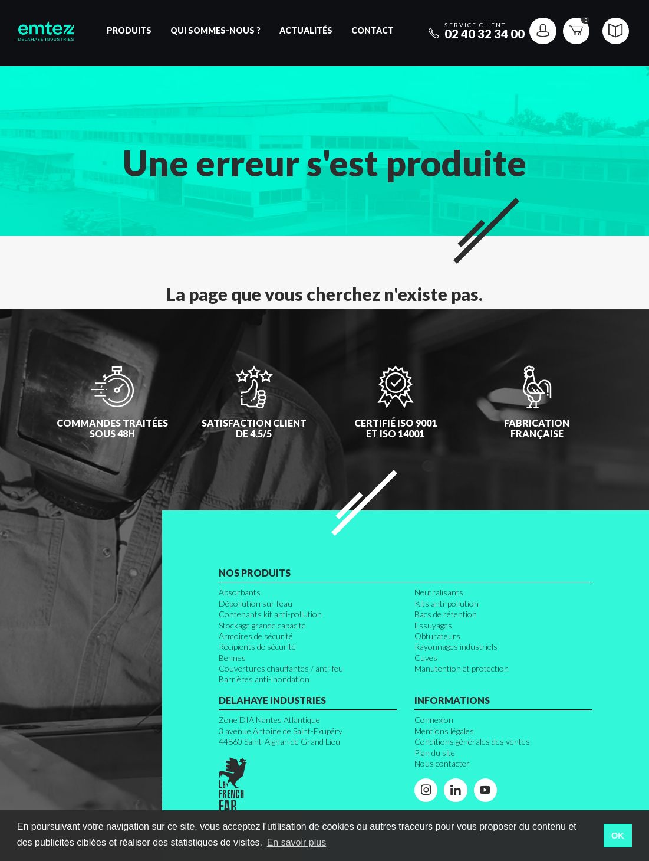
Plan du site (434, 753)
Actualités (305, 30)
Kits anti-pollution (446, 603)
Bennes (232, 658)
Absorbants (240, 592)
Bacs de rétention (445, 614)
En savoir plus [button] (297, 842)
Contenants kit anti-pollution (270, 614)
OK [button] (617, 835)
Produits (129, 30)
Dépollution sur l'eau (255, 603)
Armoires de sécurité (256, 636)
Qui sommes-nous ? (215, 30)
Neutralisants (438, 592)
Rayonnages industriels (456, 646)
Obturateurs (437, 636)
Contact (372, 30)
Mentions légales (444, 731)
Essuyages (433, 625)
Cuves (425, 658)
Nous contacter (442, 763)
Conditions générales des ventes (472, 741)
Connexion (433, 720)
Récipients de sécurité (257, 646)
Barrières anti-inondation (264, 679)
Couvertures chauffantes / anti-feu (281, 668)
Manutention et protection (461, 668)
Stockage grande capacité (262, 625)
